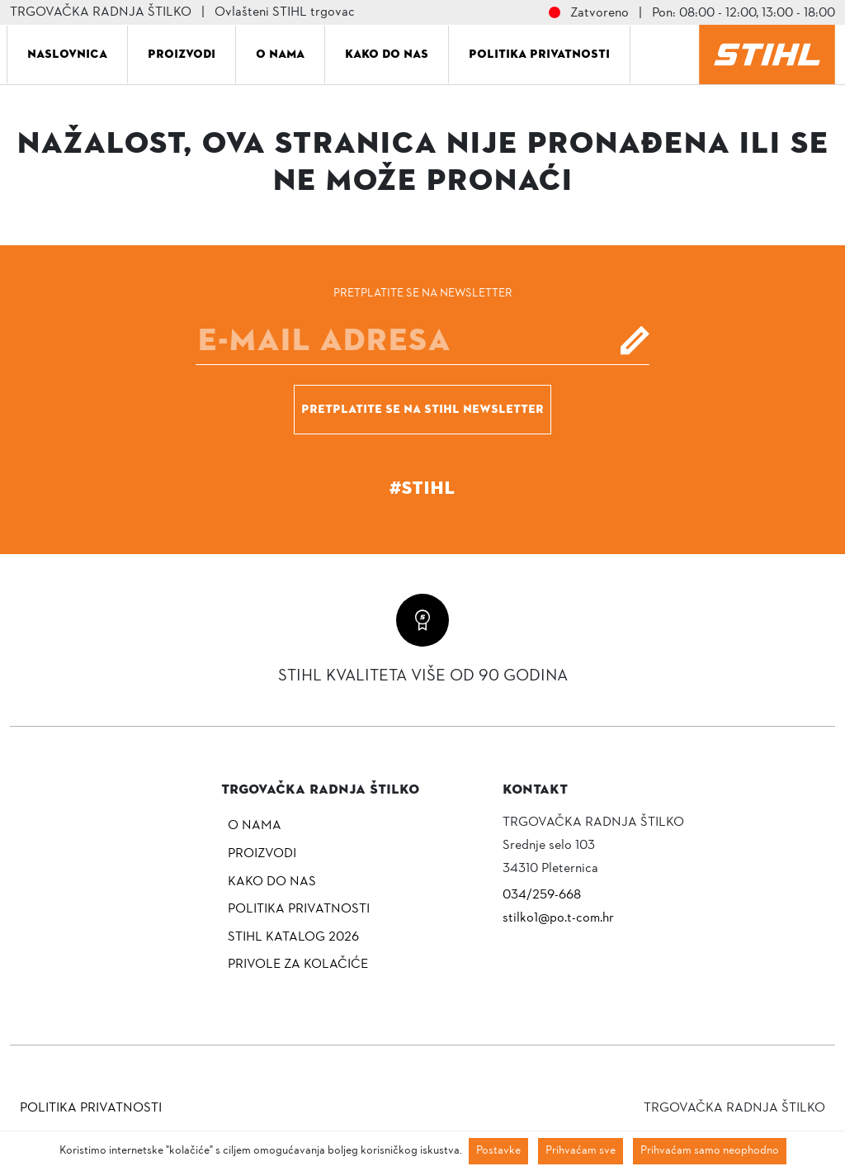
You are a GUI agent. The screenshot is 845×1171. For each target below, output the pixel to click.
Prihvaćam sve (580, 1151)
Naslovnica (67, 53)
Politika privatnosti (539, 53)
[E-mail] (422, 340)
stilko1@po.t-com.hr (558, 918)
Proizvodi (181, 53)
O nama (280, 53)
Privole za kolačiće (298, 964)
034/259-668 (542, 895)
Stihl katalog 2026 (293, 937)
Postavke (498, 1151)
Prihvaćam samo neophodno (709, 1151)
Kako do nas (386, 53)
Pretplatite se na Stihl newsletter (422, 408)
